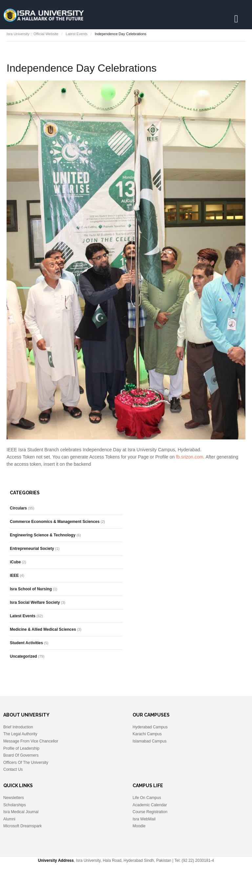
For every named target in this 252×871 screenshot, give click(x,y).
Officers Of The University (25, 762)
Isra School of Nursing (31, 589)
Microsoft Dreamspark (22, 826)
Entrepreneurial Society (32, 548)
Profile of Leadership (21, 748)
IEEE (14, 575)
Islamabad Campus (149, 741)
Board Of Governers (20, 755)
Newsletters (13, 797)
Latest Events (77, 34)
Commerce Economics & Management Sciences (54, 521)
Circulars (18, 508)
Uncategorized (23, 656)
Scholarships (14, 805)
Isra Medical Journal (20, 812)
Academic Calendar (150, 805)
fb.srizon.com (189, 456)
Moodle (139, 826)
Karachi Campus (147, 734)
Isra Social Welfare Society (35, 602)
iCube (15, 562)
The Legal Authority (20, 734)
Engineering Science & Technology (42, 535)
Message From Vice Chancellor (30, 741)
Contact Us (13, 769)
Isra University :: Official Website (32, 34)
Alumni (9, 819)
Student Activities (26, 643)
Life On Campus (147, 797)
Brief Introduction (18, 727)
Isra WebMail (144, 819)
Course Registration (150, 812)
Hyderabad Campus (150, 727)
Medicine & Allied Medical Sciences (43, 629)
